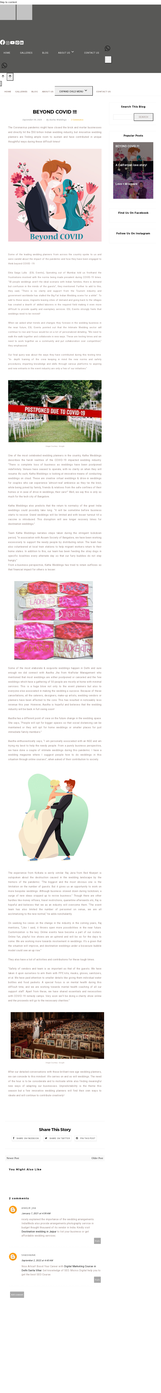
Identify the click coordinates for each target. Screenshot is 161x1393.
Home (7, 53)
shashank (29, 1255)
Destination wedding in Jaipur (39, 1231)
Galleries (26, 53)
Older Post (97, 1158)
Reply (97, 1241)
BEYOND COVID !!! (127, 146)
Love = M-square (126, 184)
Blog (45, 53)
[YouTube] (12, 43)
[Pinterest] (17, 43)
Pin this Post (87, 1138)
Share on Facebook (28, 1138)
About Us (47, 91)
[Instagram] (8, 43)
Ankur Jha (29, 1207)
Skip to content (8, 2)
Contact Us (91, 53)
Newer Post (13, 1158)
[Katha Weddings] (16, 19)
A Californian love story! (131, 165)
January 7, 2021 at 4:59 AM (36, 1213)
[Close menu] (1, 83)
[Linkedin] (22, 43)
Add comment (17, 1295)
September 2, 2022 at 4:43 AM (37, 1260)
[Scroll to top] (3, 77)
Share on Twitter (60, 1138)
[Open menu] (108, 59)
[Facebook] (3, 43)
